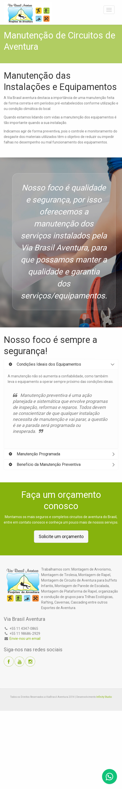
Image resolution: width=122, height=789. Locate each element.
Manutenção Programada (34, 454)
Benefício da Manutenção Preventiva (44, 464)
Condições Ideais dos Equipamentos (44, 364)
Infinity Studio (104, 697)
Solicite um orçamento (61, 536)
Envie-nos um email (24, 639)
